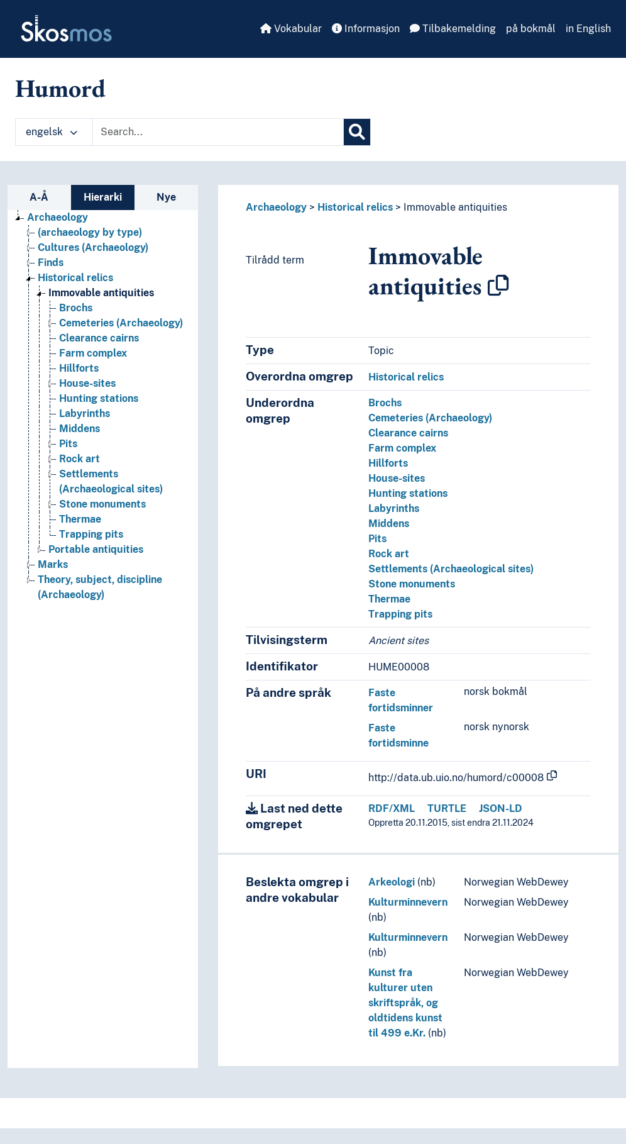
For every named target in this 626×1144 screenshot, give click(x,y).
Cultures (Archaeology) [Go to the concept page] (93, 247)
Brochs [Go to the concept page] (75, 308)
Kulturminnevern (408, 902)
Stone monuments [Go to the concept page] (102, 504)
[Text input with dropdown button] (218, 132)
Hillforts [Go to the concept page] (79, 368)
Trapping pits (400, 614)
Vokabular (291, 29)
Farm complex (402, 448)
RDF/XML (391, 808)
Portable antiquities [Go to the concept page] (95, 549)
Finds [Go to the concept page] (50, 263)
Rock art (388, 554)
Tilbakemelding (453, 29)
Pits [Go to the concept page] (68, 444)
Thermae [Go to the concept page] (80, 519)
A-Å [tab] (39, 197)
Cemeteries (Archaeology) (430, 418)
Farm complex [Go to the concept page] (93, 353)
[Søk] (357, 132)
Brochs (385, 403)
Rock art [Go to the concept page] (79, 459)
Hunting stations (408, 493)
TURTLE (446, 808)
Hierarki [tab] (103, 197)
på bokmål (531, 29)
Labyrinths (393, 508)
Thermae (389, 599)
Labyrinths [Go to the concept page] (84, 413)
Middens (388, 524)
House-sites (396, 478)
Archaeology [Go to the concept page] (57, 217)
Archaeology (276, 207)
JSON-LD (500, 808)
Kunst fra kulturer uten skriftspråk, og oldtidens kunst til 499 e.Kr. (405, 1003)
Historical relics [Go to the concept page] (75, 278)
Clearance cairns (408, 433)
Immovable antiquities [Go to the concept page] (101, 293)
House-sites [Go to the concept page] (87, 383)
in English (588, 29)
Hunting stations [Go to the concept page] (98, 398)
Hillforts (388, 463)
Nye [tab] (166, 197)
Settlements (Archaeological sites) (451, 569)
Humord (60, 88)
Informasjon (366, 29)
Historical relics (355, 207)
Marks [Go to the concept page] (53, 564)
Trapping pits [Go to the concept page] (91, 534)
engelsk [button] (51, 132)
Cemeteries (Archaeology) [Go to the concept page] (121, 323)
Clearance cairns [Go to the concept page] (99, 338)
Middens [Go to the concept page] (79, 429)
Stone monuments (411, 584)
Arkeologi (391, 882)
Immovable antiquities (455, 207)
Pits (377, 539)
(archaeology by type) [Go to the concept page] (90, 232)
